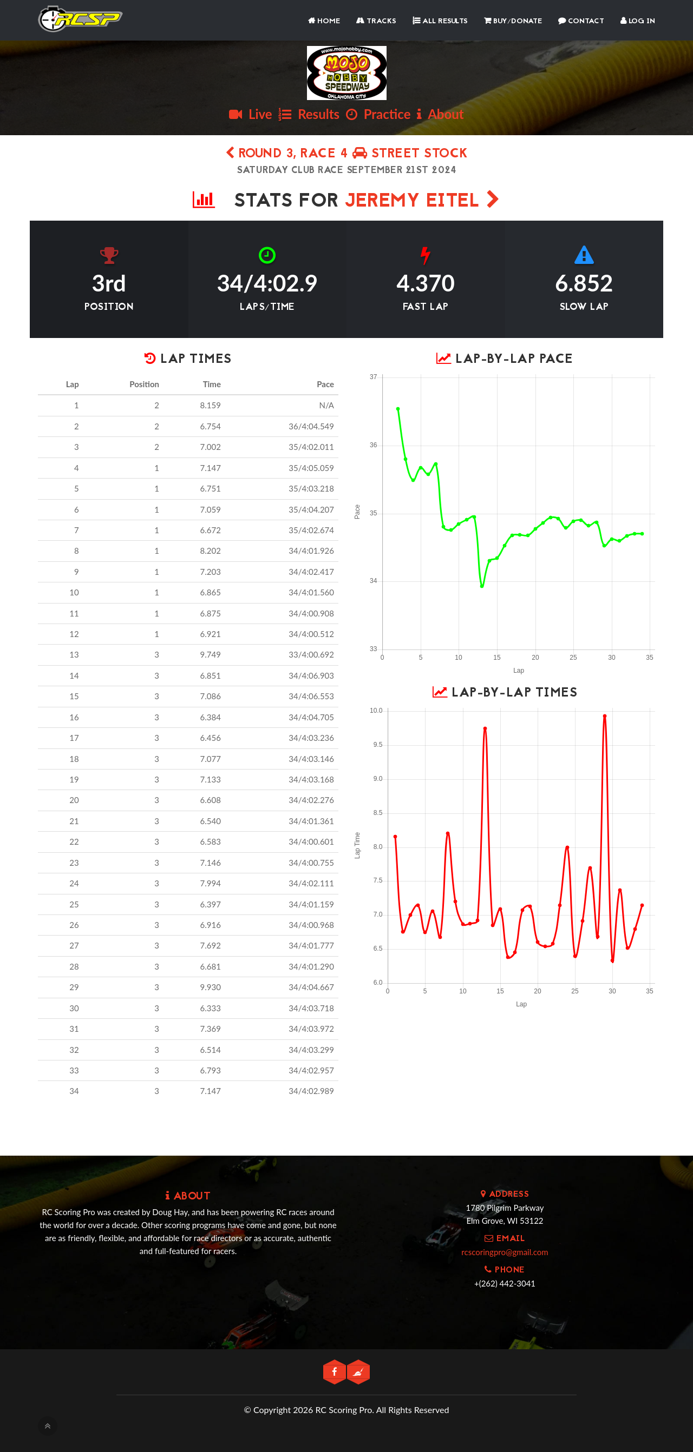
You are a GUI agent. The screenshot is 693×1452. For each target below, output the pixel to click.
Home (324, 21)
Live (250, 114)
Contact (581, 21)
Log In (637, 21)
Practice (378, 114)
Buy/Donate (513, 21)
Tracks (376, 21)
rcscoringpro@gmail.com (504, 1252)
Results (308, 114)
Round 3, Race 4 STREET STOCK (346, 154)
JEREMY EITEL (422, 202)
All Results (440, 21)
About (440, 114)
